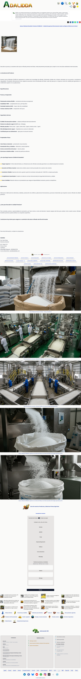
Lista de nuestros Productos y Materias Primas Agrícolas (39, 643)
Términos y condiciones (61, 642)
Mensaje (40, 578)
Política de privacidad (60, 639)
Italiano (19, 670)
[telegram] (77, 22)
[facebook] (70, 22)
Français (9, 670)
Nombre (40, 527)
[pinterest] (80, 22)
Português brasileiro (26, 670)
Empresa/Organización (40, 541)
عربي (59, 670)
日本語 (72, 670)
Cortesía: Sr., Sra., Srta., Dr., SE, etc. (40, 522)
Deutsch (33, 670)
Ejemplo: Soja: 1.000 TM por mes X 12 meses (40, 563)
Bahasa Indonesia (44, 670)
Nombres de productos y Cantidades (41, 562)
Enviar (40, 590)
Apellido (40, 532)
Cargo (41, 537)
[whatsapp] (75, 22)
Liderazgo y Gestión (33, 640)
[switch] (39, 518)
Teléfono (40, 546)
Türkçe (76, 670)
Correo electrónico (40, 551)
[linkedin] (73, 22)
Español (14, 670)
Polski (38, 670)
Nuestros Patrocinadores (34, 645)
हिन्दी (62, 670)
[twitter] (68, 22)
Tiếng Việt (67, 670)
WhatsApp (41, 556)
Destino (40, 570)
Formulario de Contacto (33, 518)
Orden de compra (44, 518)
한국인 (55, 670)
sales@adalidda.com (15, 251)
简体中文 (50, 670)
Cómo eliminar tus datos (61, 636)
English (5, 670)
